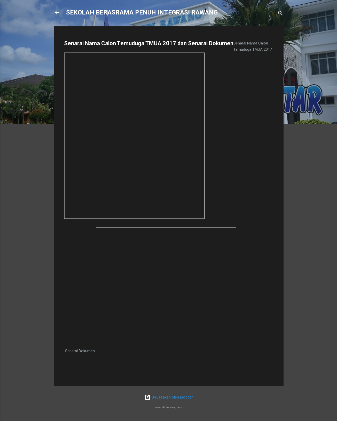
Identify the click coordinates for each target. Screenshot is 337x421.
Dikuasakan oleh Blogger (168, 397)
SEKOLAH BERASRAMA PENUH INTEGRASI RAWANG (142, 12)
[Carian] (280, 14)
